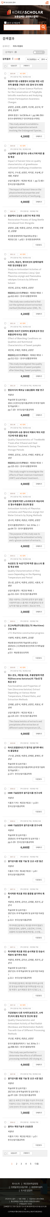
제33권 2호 (12, 240)
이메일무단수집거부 (19, 1187)
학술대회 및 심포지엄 (16, 400)
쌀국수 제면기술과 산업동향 (20, 1126)
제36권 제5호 (35, 355)
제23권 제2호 (27, 713)
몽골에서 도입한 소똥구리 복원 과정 (24, 215)
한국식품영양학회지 (16, 525)
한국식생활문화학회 (28, 296)
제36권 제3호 (35, 463)
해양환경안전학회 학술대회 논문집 (22, 643)
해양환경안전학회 (21, 653)
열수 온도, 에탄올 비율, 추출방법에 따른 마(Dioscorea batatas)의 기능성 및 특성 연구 (26, 678)
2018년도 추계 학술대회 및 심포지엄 (23, 839)
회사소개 (15, 1184)
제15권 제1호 (25, 803)
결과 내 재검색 (13, 23)
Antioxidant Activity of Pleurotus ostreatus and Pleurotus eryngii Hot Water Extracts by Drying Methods (26, 512)
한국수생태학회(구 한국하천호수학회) (24, 119)
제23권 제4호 (27, 591)
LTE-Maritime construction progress (26, 633)
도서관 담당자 (26, 1190)
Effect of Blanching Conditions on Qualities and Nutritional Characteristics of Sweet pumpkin (24, 341)
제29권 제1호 (27, 181)
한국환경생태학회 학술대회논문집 (22, 236)
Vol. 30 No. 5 (32, 1044)
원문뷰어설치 (37, 1187)
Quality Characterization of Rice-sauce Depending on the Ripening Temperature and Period (24, 574)
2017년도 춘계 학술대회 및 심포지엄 (23, 1092)
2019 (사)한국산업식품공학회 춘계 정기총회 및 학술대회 (26, 769)
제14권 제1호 (25, 871)
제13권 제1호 (25, 1136)
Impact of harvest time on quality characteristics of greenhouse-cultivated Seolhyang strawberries (25, 164)
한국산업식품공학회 (16, 184)
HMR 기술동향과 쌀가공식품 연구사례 (25, 793)
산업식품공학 (13, 181)
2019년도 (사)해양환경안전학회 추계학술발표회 (26, 647)
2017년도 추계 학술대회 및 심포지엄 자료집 (26, 913)
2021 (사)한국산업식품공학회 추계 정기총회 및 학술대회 (26, 405)
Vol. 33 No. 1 (32, 525)
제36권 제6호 (35, 293)
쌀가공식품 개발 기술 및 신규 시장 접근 (25, 861)
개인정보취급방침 (30, 1184)
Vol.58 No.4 (25, 115)
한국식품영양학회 (25, 529)
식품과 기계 (13, 803)
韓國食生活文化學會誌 (18, 293)
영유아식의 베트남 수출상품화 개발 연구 (26, 390)
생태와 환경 (13, 115)
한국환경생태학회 (33, 240)
